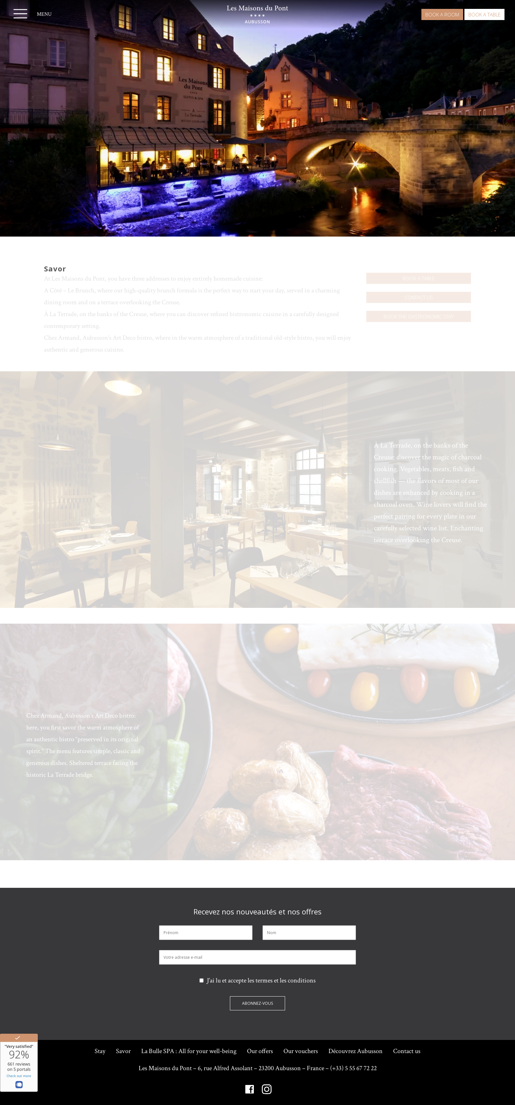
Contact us (419, 297)
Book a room (442, 14)
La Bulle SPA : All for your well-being (188, 1051)
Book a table (484, 14)
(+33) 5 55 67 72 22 (353, 1068)
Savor (123, 1051)
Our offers (260, 1051)
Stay (100, 1051)
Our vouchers (300, 1051)
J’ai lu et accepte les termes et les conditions (257, 980)
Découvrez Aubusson (355, 1051)
